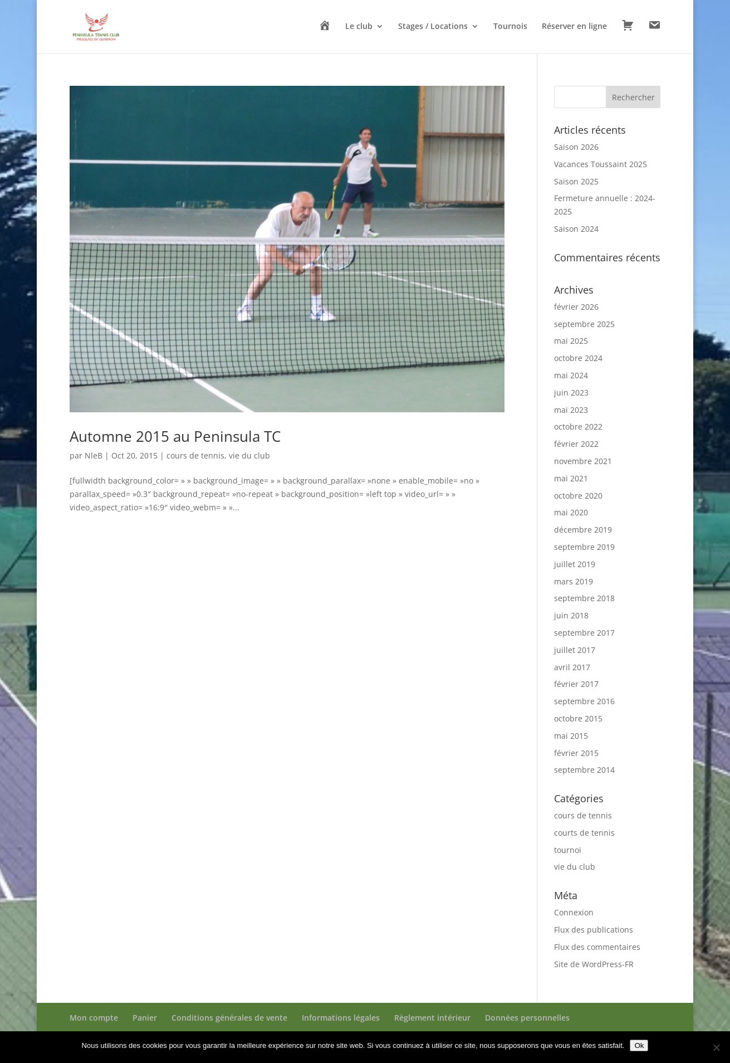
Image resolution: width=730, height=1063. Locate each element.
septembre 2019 (584, 547)
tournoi (567, 850)
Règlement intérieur (432, 1017)
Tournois (510, 26)
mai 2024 (571, 375)
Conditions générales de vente (229, 1017)
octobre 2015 (578, 718)
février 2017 (576, 684)
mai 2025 (571, 340)
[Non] (716, 1047)
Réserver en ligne (574, 26)
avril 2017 (572, 667)
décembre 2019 (583, 529)
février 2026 (576, 306)
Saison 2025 (576, 181)
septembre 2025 (584, 324)
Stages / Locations (433, 26)
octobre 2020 (578, 495)
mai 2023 (571, 409)
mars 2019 (573, 581)
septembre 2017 (584, 632)
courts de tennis (584, 832)
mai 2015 (571, 735)
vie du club (249, 455)
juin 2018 (571, 615)
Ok (639, 1045)
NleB (93, 455)
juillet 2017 (574, 650)
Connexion (574, 912)
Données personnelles (527, 1017)
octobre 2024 (578, 358)
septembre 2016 (584, 701)
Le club (359, 26)
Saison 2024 (576, 228)
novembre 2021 (583, 461)
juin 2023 (571, 392)
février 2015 (576, 753)
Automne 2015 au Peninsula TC (175, 436)
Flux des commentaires (597, 947)
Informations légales (341, 1017)
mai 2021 (571, 478)
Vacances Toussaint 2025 (600, 164)
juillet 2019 (574, 564)
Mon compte (94, 1017)
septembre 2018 (584, 598)
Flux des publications (593, 929)
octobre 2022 (578, 426)
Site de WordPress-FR (594, 964)
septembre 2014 (584, 769)
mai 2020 (571, 512)
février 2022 (576, 443)
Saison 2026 (576, 147)
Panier (145, 1017)
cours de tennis (195, 455)
